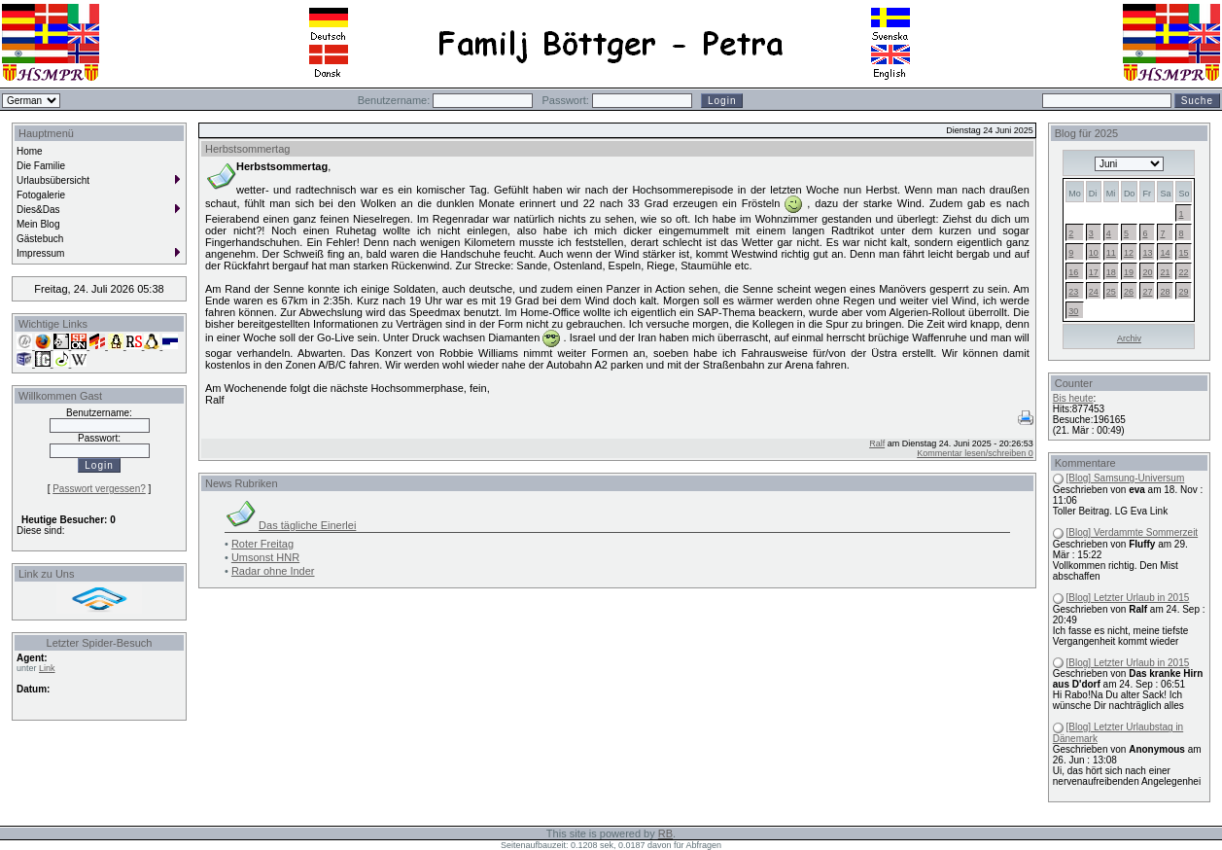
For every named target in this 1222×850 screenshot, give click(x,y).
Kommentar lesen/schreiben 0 (975, 453)
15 (1183, 253)
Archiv (1129, 338)
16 (1073, 272)
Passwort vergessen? (99, 488)
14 (1165, 253)
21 (1165, 272)
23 (1073, 292)
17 (1094, 272)
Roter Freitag (262, 543)
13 (1147, 253)
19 (1129, 272)
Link (47, 668)
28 (1165, 292)
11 (1111, 253)
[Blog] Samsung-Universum (1125, 478)
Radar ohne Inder (273, 571)
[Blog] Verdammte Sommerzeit (1132, 532)
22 (1183, 272)
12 (1129, 253)
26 (1129, 292)
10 (1094, 253)
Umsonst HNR (265, 557)
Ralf (877, 443)
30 (1073, 311)
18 (1111, 272)
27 (1147, 292)
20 (1147, 272)
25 (1111, 292)
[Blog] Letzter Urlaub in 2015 (1128, 597)
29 (1183, 292)
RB (665, 833)
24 (1094, 292)
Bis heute (1073, 398)
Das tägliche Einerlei (307, 525)
